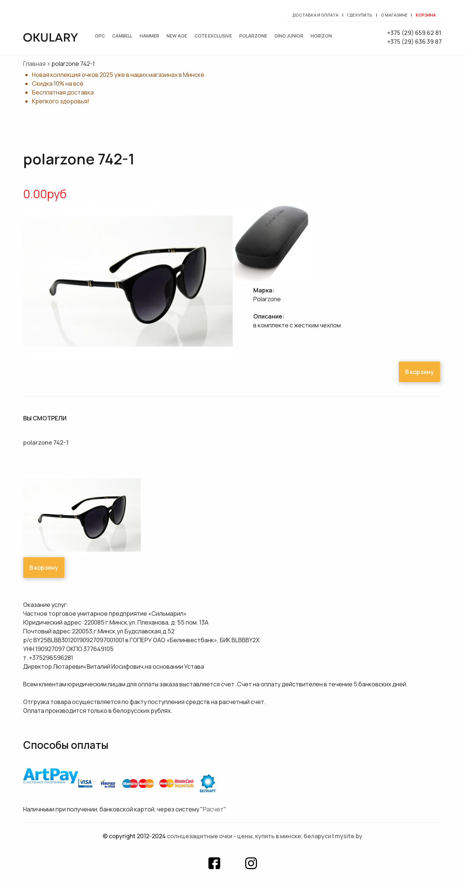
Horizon (321, 36)
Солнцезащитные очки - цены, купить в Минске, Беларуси (249, 836)
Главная (34, 64)
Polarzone (253, 36)
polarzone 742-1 (46, 442)
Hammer (149, 36)
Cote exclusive (213, 36)
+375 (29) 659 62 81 (414, 33)
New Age (177, 36)
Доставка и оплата (315, 15)
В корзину (419, 372)
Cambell (122, 36)
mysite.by (348, 836)
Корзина (426, 15)
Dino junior (289, 36)
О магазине (394, 15)
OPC (100, 36)
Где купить (359, 15)
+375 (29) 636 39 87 (414, 42)
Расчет (213, 809)
